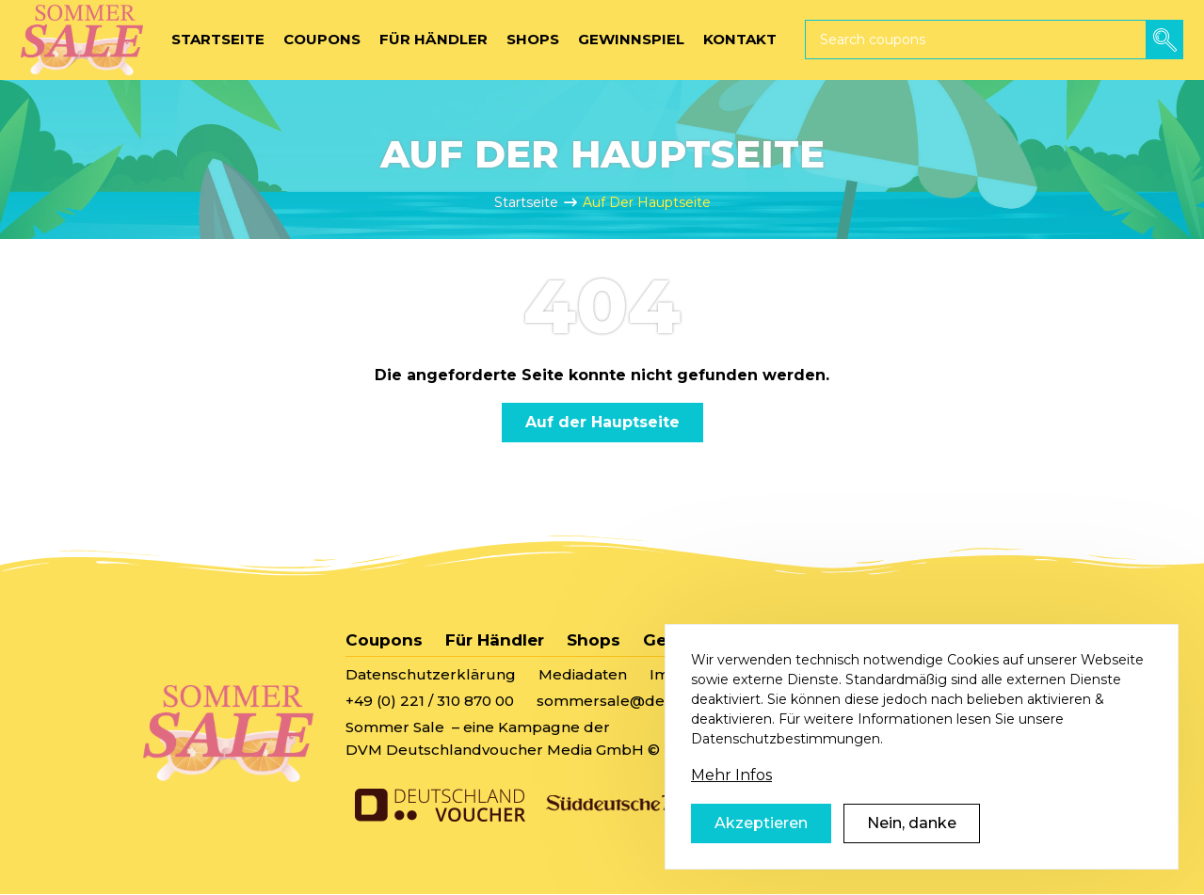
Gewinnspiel (696, 640)
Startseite (526, 202)
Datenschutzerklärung (430, 674)
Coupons (384, 640)
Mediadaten (582, 674)
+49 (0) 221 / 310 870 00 (429, 701)
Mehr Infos (731, 803)
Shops (593, 640)
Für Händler (494, 640)
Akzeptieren (761, 851)
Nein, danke (911, 851)
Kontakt (807, 640)
